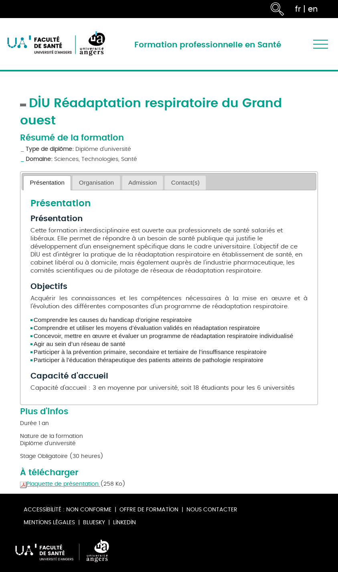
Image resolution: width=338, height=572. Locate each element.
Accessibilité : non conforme (67, 509)
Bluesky (94, 522)
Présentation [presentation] (47, 182)
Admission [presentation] (142, 182)
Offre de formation (148, 509)
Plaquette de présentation (60, 484)
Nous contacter (211, 509)
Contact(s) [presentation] (185, 182)
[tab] (47, 182)
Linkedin (124, 522)
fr (298, 9)
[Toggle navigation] (320, 44)
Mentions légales (49, 522)
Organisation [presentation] (96, 182)
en (313, 9)
